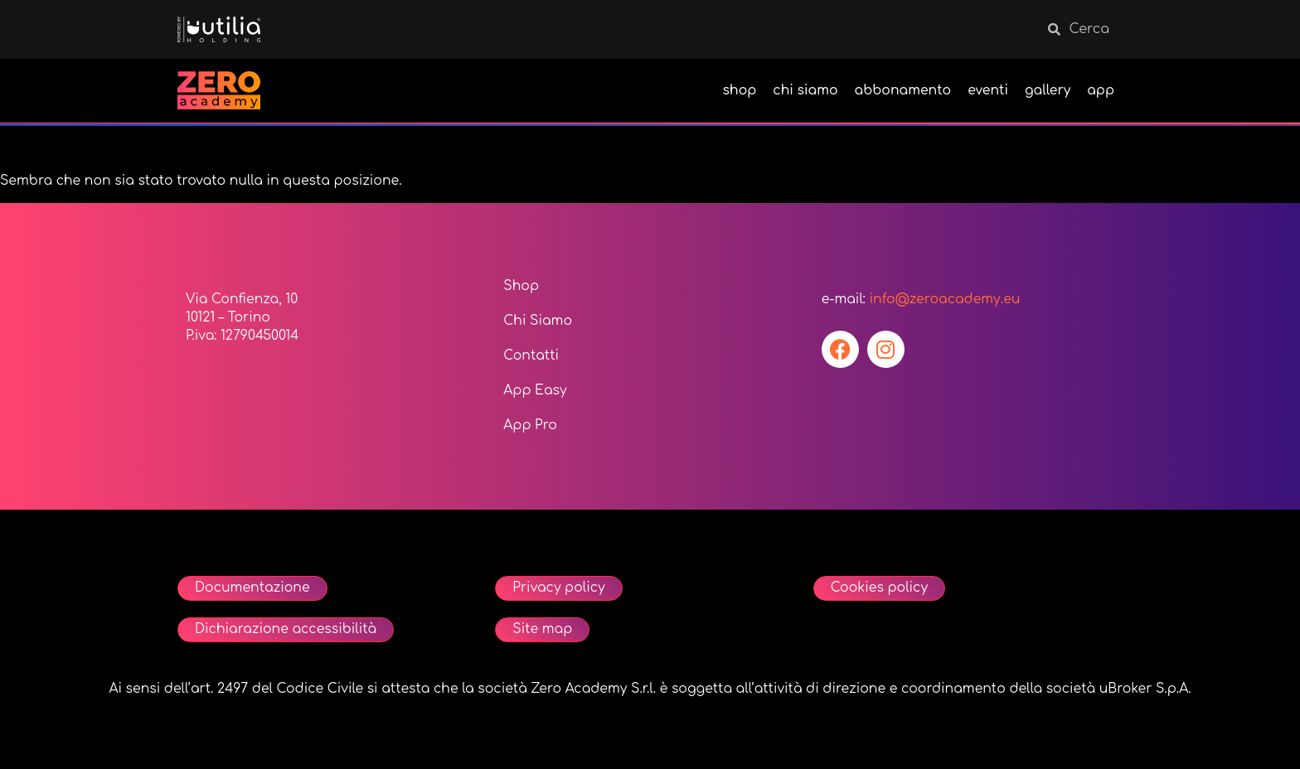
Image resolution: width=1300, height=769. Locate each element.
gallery (1047, 90)
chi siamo (805, 90)
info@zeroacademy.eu (944, 299)
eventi (988, 90)
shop (740, 90)
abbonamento (903, 90)
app (1100, 90)
